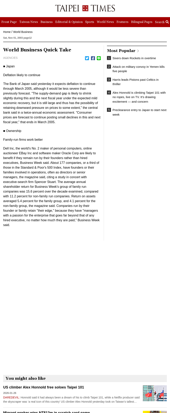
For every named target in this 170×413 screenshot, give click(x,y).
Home (7, 31)
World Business (23, 31)
